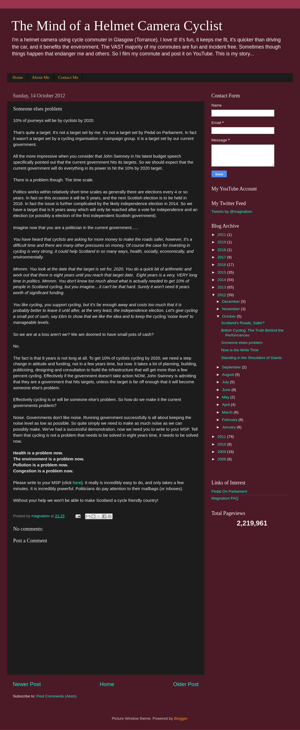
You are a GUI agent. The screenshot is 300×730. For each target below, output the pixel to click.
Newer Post (27, 684)
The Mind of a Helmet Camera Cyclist (116, 25)
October (229, 316)
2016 (222, 264)
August (228, 374)
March (228, 412)
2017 (222, 257)
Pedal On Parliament (229, 491)
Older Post (186, 684)
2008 (222, 459)
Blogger (180, 718)
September (232, 367)
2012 (222, 295)
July (226, 382)
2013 (222, 287)
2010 (222, 444)
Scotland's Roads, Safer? (243, 323)
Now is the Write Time (240, 350)
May (226, 397)
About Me (40, 77)
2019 (222, 242)
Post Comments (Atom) (57, 696)
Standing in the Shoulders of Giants (251, 358)
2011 (222, 436)
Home (18, 77)
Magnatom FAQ (225, 498)
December (231, 301)
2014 (222, 280)
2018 (222, 250)
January (229, 427)
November (231, 309)
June (226, 390)
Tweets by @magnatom (231, 211)
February (230, 420)
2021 (222, 234)
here (77, 482)
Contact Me (68, 77)
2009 (222, 452)
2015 (222, 272)
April (226, 404)
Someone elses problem (242, 342)
